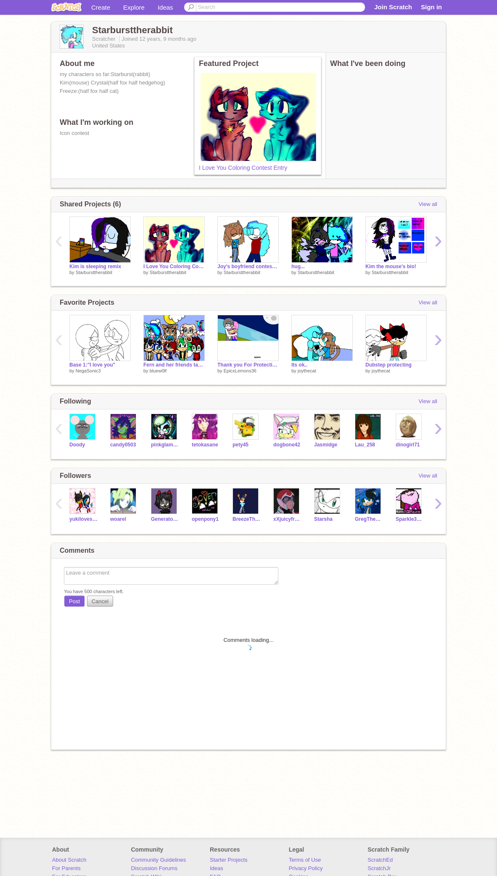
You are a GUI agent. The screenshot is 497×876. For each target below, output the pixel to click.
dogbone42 (286, 445)
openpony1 (205, 519)
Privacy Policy (306, 868)
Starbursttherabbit (94, 272)
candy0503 (123, 445)
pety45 (240, 445)
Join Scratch (393, 7)
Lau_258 (365, 445)
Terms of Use (305, 860)
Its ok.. (299, 365)
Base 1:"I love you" (92, 365)
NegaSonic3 (88, 370)
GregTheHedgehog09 (369, 519)
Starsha (323, 519)
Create (100, 7)
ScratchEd (380, 860)
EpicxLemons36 (240, 370)
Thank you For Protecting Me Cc (248, 365)
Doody (77, 445)
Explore (134, 7)
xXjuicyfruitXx (287, 519)
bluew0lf (158, 370)
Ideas (165, 7)
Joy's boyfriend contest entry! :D (248, 266)
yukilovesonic (83, 519)
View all (427, 204)
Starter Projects (229, 860)
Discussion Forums (154, 868)
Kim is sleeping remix (95, 266)
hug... (298, 266)
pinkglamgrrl (165, 445)
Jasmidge (325, 445)
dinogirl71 (408, 445)
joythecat (307, 370)
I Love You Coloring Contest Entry (243, 167)
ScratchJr (379, 868)
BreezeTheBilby (247, 519)
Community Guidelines (158, 860)
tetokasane (205, 445)
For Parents (66, 868)
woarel (118, 519)
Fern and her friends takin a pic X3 (174, 365)
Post (74, 601)
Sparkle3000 (410, 519)
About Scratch (69, 860)
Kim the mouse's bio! (390, 266)
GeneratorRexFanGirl (165, 519)
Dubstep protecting (388, 365)
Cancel (100, 601)
